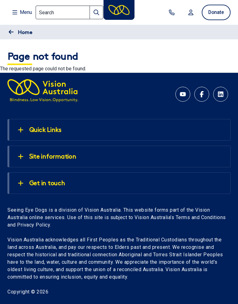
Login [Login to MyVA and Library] (189, 12)
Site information (47, 156)
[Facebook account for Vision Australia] (201, 94)
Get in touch (41, 183)
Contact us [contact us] (170, 12)
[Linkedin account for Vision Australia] (220, 94)
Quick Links (39, 130)
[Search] (69, 12)
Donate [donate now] (215, 12)
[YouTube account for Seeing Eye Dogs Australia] (182, 94)
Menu (22, 12)
